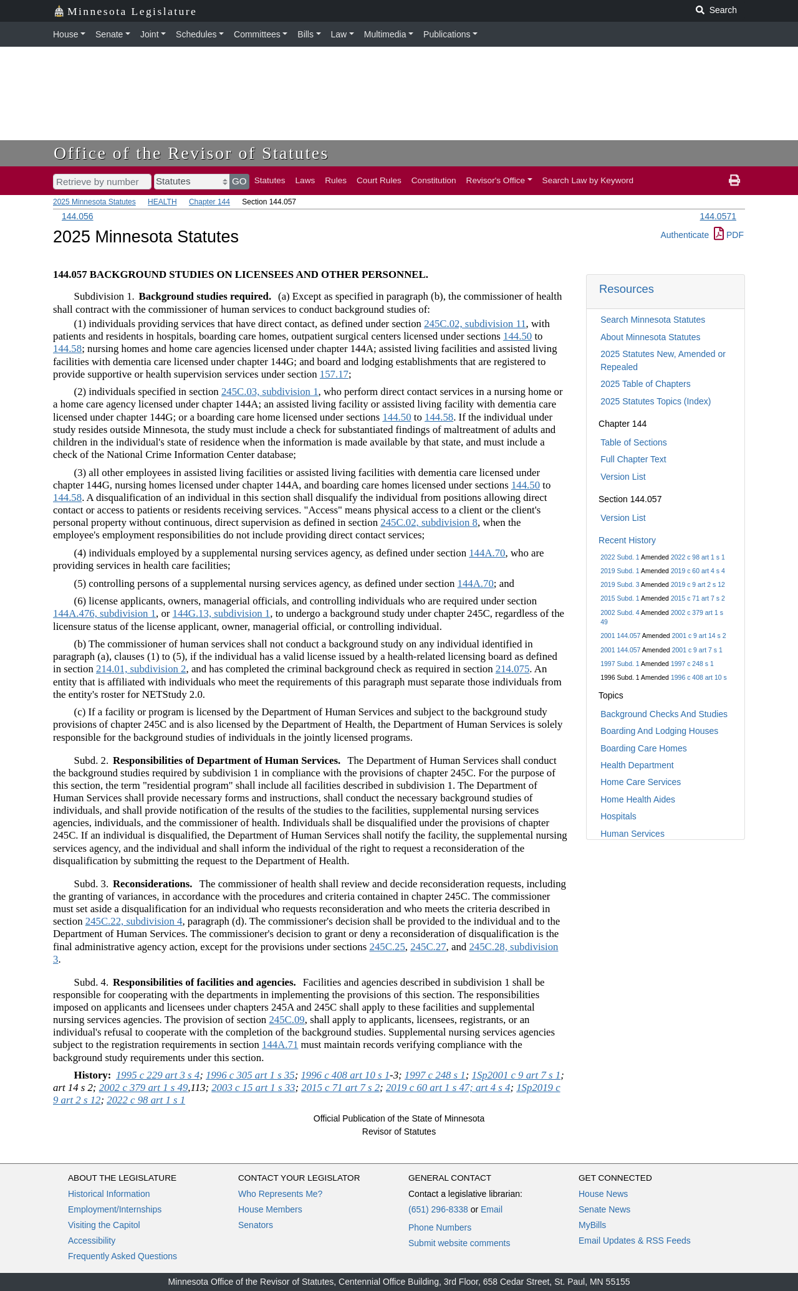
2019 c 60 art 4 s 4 (698, 570)
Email (491, 1209)
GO (239, 181)
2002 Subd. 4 (619, 612)
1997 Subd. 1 (619, 663)
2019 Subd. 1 (619, 570)
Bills (305, 34)
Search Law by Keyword (588, 180)
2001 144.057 (620, 635)
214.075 (513, 669)
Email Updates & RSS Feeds (635, 1241)
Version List (622, 477)
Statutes (270, 180)
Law (339, 34)
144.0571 (718, 216)
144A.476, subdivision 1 (104, 613)
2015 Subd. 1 (619, 598)
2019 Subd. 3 (619, 584)
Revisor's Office (496, 180)
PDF (729, 235)
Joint (149, 34)
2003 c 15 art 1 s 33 (253, 1087)
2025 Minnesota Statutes (94, 202)
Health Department (637, 765)
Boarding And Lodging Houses (659, 731)
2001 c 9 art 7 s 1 (697, 650)
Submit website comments (459, 1243)
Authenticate (684, 235)
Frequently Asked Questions (122, 1256)
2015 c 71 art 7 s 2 (698, 598)
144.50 (517, 336)
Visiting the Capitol (104, 1225)
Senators (255, 1225)
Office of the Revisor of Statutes (191, 153)
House (65, 34)
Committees (257, 34)
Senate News (604, 1209)
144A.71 (280, 1044)
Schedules (196, 34)
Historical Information (109, 1194)
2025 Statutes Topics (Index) (655, 401)
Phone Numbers (439, 1227)
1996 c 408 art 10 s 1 (345, 1075)
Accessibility (91, 1241)
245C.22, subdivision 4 (134, 921)
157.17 (334, 374)
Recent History (627, 540)
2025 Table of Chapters (645, 384)
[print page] (734, 180)
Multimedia (385, 34)
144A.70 (487, 553)
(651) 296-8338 (438, 1209)
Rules (336, 180)
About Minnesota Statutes (650, 337)
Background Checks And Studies (664, 714)
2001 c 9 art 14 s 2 (699, 635)
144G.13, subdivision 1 (222, 613)
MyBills (592, 1225)
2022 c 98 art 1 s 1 (698, 557)
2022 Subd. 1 (619, 557)
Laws (305, 180)
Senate (109, 34)
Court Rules (379, 180)
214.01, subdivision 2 (141, 669)
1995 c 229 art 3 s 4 (158, 1075)
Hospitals (618, 816)
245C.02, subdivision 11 (475, 324)
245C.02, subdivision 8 (429, 522)
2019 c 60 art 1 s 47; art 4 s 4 (448, 1087)
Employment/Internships (114, 1209)
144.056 (78, 216)
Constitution (433, 180)
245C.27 (428, 947)
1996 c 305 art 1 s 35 (250, 1075)
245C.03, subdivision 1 (270, 392)
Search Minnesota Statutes (652, 320)
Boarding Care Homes (643, 748)
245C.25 (387, 947)
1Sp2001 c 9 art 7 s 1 (516, 1075)
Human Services (632, 834)
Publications (447, 34)
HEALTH (162, 202)
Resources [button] (626, 288)
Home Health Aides (637, 799)
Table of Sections (633, 442)
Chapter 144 (209, 202)
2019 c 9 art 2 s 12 (698, 584)
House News (603, 1194)
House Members (270, 1209)
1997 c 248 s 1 (692, 663)
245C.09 (286, 1020)
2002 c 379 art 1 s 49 (143, 1087)
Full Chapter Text (633, 459)
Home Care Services (640, 782)
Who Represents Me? (280, 1194)
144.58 (67, 349)
